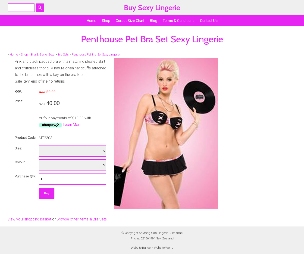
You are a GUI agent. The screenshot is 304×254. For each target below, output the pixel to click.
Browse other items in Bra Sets (81, 219)
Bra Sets (63, 54)
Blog (153, 21)
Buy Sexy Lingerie (152, 7)
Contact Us (209, 21)
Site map (176, 233)
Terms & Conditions (178, 21)
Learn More (72, 124)
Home (91, 21)
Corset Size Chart (130, 21)
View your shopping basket (29, 219)
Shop (106, 21)
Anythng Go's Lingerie (153, 233)
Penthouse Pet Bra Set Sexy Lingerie (95, 54)
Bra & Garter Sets (42, 54)
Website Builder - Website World (152, 247)
